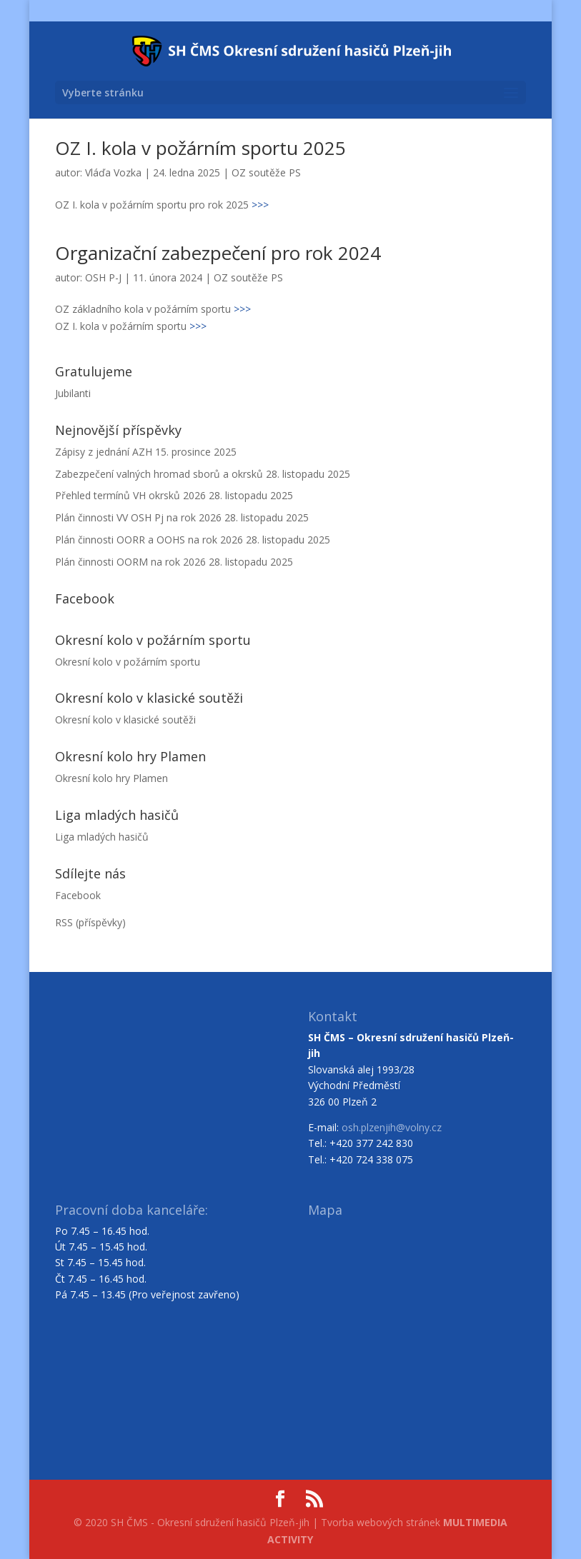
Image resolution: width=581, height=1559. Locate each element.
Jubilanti (73, 393)
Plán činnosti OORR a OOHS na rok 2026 (149, 539)
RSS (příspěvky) (90, 922)
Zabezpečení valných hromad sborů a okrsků (159, 474)
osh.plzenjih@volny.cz (392, 1127)
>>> (260, 204)
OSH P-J (103, 277)
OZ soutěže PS (266, 172)
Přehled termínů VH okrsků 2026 (130, 495)
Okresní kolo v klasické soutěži (125, 719)
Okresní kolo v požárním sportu (127, 661)
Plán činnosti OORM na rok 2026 (130, 561)
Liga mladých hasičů (102, 836)
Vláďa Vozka (113, 172)
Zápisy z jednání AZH (103, 451)
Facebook (78, 895)
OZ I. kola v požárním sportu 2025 (200, 148)
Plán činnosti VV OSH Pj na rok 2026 (138, 517)
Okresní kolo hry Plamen (111, 778)
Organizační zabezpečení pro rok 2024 (218, 253)
